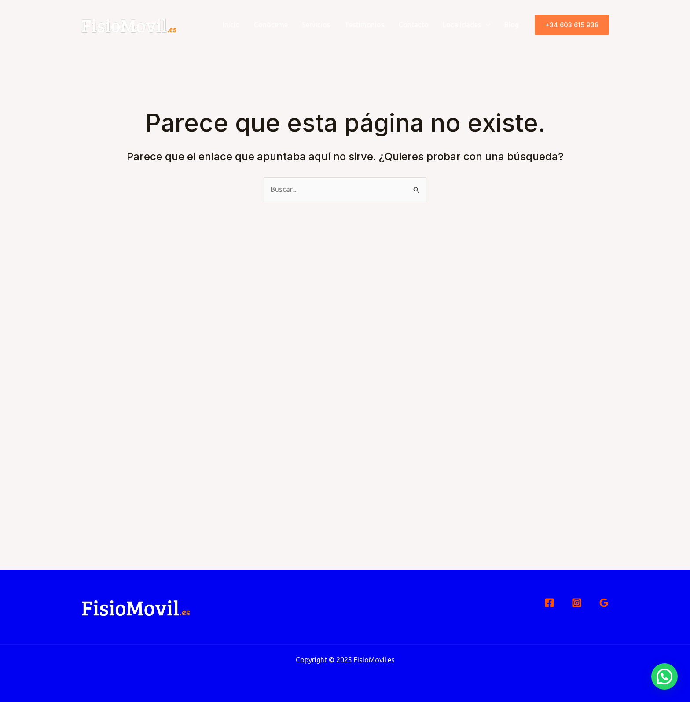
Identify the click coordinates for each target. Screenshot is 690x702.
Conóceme (271, 25)
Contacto (414, 25)
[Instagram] (577, 603)
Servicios (316, 25)
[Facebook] (549, 603)
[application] (485, 24)
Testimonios (365, 25)
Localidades (466, 24)
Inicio (231, 25)
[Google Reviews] (604, 603)
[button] (572, 25)
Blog (511, 25)
